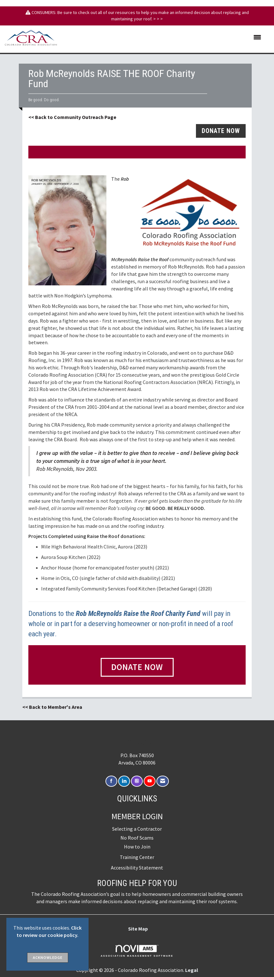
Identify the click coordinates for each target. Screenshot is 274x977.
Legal (191, 970)
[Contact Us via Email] (162, 781)
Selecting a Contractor (137, 829)
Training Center (137, 857)
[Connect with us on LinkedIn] (124, 781)
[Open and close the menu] (162, 37)
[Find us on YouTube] (149, 781)
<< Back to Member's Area (52, 707)
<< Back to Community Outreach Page (72, 117)
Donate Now (137, 667)
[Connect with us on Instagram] (137, 781)
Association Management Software (137, 951)
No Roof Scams (137, 837)
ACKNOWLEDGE (47, 957)
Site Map (138, 928)
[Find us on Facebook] (111, 781)
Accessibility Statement (137, 867)
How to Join (137, 846)
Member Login (137, 816)
